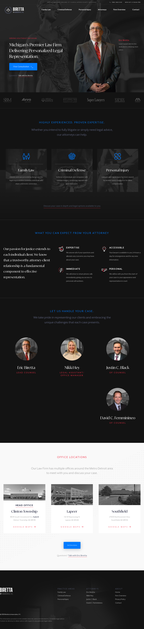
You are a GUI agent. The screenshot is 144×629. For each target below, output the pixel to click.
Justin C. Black (91, 599)
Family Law (46, 10)
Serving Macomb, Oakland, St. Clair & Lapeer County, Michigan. (72, 2)
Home (117, 592)
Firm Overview (119, 10)
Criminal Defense (65, 10)
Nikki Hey (89, 596)
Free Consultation (21, 67)
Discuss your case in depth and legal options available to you (72, 206)
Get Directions (72, 545)
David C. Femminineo (94, 603)
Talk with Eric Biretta (25, 75)
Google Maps (24, 527)
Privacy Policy (120, 599)
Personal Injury (85, 10)
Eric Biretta (90, 592)
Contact (135, 10)
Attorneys (102, 10)
